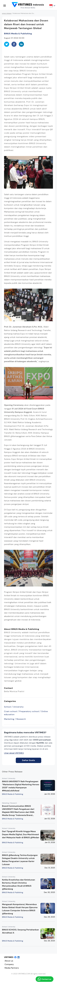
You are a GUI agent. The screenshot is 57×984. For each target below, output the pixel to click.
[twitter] (6, 44)
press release (6, 13)
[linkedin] (21, 44)
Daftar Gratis (28, 760)
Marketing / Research (15, 719)
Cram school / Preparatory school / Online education (26, 713)
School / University (14, 706)
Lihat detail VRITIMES (14, 753)
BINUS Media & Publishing (18, 33)
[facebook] (14, 44)
